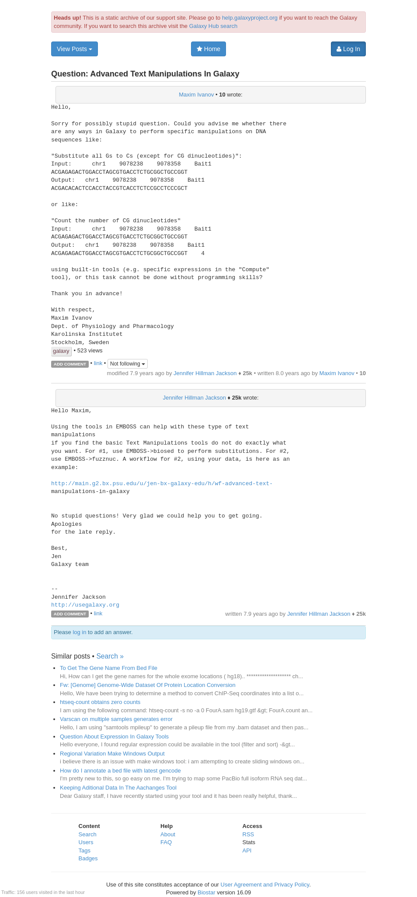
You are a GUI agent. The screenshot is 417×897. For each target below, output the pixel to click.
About (167, 834)
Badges (88, 858)
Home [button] (208, 48)
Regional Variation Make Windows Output (112, 753)
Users (86, 842)
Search (88, 834)
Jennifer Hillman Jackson (205, 373)
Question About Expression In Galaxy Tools (114, 736)
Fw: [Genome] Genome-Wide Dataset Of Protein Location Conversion (148, 685)
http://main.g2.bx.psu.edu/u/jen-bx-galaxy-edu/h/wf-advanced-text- (162, 484)
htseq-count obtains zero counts (100, 702)
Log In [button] (348, 48)
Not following (127, 364)
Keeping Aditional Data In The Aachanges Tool (118, 787)
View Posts (74, 48)
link (98, 363)
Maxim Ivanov (196, 94)
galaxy (61, 351)
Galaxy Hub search (213, 26)
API (247, 850)
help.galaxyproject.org (250, 17)
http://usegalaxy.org (85, 605)
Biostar (206, 892)
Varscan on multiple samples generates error (116, 719)
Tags (84, 850)
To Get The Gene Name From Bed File (108, 668)
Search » (109, 656)
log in (79, 632)
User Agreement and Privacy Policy (265, 884)
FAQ (166, 842)
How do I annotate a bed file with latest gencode (120, 770)
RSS (248, 834)
